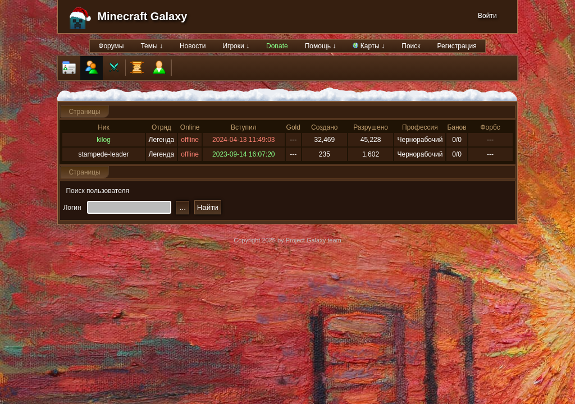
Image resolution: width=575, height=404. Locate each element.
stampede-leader (103, 154)
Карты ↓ (369, 46)
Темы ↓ (151, 46)
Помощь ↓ (320, 46)
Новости (193, 46)
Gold (293, 127)
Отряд (161, 127)
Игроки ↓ (235, 46)
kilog (104, 140)
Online (190, 127)
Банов (456, 127)
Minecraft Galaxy (142, 16)
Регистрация (457, 46)
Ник (103, 127)
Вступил (244, 127)
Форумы (111, 46)
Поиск (410, 46)
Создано (324, 127)
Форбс (490, 127)
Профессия (420, 127)
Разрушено (370, 127)
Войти (487, 16)
